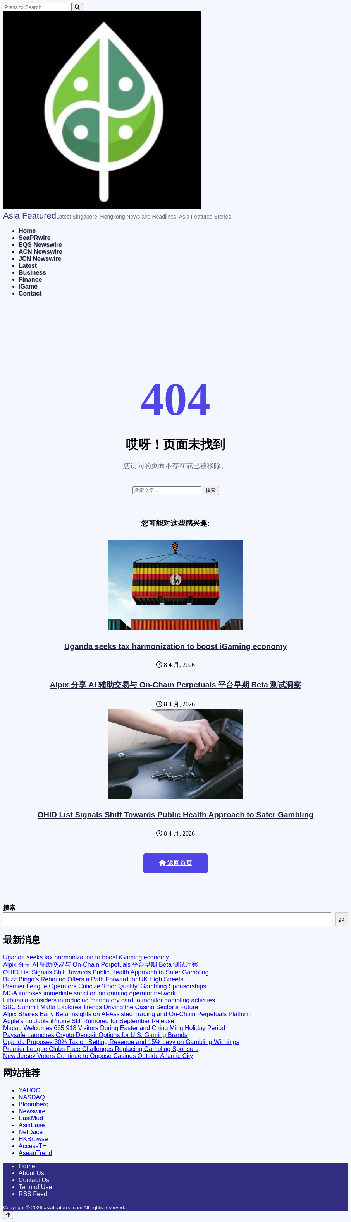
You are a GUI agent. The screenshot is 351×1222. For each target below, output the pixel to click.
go (341, 919)
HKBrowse (33, 1139)
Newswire (32, 1111)
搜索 (9, 907)
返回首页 (175, 863)
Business (32, 272)
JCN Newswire (40, 258)
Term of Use (35, 1187)
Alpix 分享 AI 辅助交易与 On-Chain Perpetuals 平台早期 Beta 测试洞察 (175, 684)
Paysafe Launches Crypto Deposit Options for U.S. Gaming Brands (95, 1035)
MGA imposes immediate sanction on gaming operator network (89, 993)
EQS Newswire (40, 244)
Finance (30, 279)
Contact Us (34, 1180)
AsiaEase (32, 1125)
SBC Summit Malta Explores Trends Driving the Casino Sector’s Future (100, 1007)
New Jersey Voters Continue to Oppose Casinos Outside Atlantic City (98, 1056)
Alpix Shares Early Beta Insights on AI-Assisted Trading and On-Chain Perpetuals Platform (127, 1014)
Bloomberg (33, 1104)
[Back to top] (8, 1215)
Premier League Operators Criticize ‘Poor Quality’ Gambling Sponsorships (104, 986)
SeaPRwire (35, 237)
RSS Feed (33, 1194)
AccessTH (33, 1146)
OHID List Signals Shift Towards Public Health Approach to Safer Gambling (175, 814)
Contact (30, 293)
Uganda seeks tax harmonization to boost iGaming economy (175, 646)
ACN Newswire (40, 251)
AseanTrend (35, 1153)
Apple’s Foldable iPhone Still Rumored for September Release (88, 1021)
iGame (28, 286)
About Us (31, 1173)
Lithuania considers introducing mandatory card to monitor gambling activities (109, 1000)
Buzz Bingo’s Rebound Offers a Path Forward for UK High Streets (93, 979)
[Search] (77, 7)
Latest (28, 265)
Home (27, 230)
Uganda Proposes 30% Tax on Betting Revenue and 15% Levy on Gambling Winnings (121, 1042)
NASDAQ (32, 1097)
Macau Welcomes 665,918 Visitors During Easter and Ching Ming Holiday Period (114, 1028)
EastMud (31, 1118)
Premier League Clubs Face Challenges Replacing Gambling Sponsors (100, 1049)
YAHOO (30, 1090)
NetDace (31, 1132)
